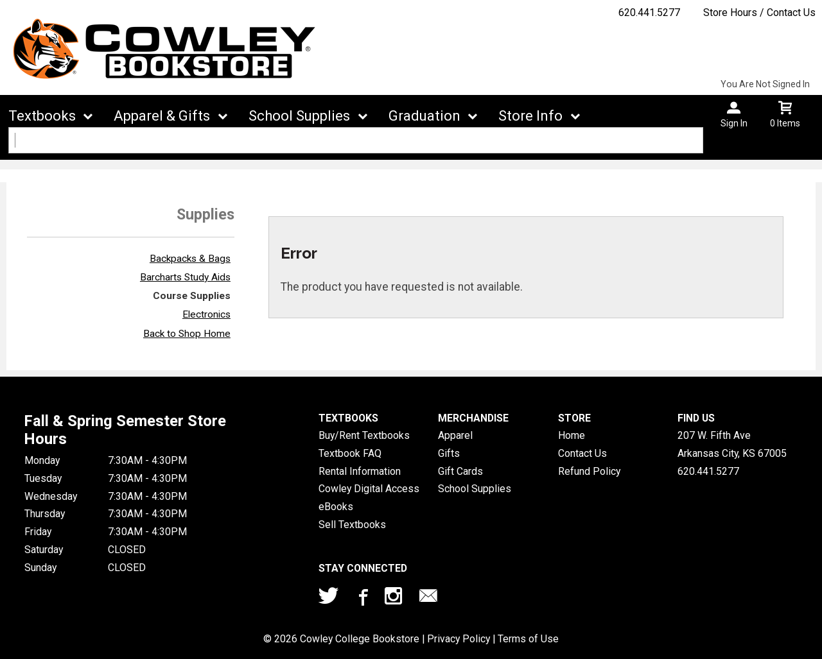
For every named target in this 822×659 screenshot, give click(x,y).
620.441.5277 (649, 12)
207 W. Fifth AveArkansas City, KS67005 (732, 444)
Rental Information (360, 471)
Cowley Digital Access (369, 489)
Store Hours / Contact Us (759, 12)
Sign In (734, 123)
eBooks (336, 507)
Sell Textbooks (352, 524)
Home (571, 435)
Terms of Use (528, 639)
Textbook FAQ (350, 453)
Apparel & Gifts (162, 116)
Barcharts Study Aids (185, 277)
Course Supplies (192, 296)
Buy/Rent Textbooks (364, 435)
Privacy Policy (458, 639)
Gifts (449, 453)
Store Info (530, 116)
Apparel (455, 435)
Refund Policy (589, 471)
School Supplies (299, 116)
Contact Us (582, 453)
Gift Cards (460, 471)
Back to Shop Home (187, 333)
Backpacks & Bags (190, 258)
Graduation (424, 116)
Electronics (206, 314)
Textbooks (42, 116)
